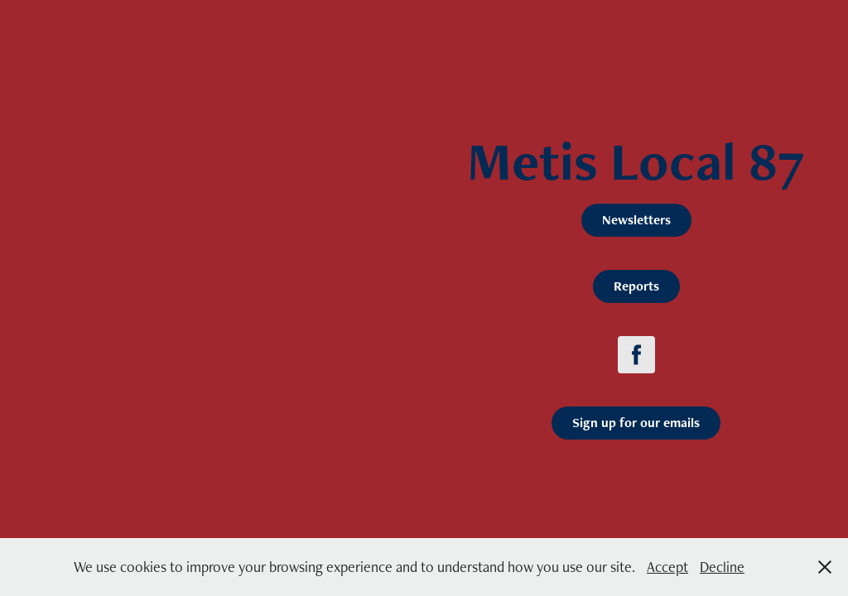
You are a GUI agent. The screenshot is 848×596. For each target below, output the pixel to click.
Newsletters (636, 219)
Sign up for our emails (636, 422)
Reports (636, 286)
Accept (667, 566)
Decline (722, 566)
